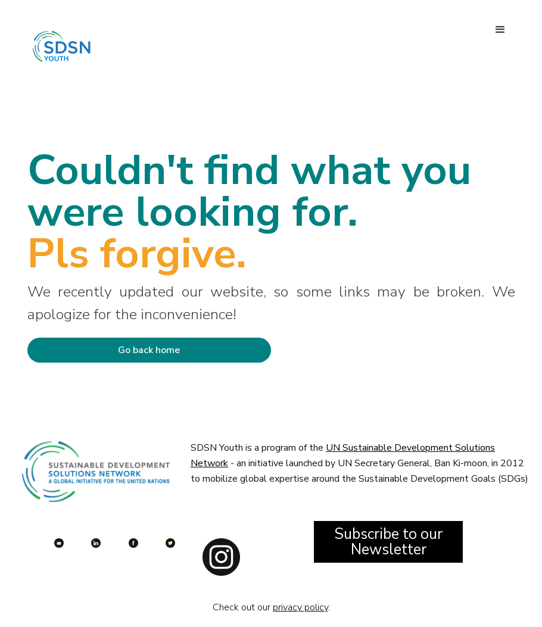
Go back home (149, 350)
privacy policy (300, 607)
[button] (500, 30)
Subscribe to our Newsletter (388, 542)
